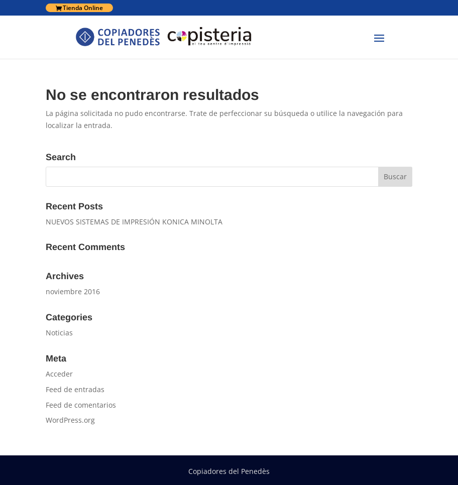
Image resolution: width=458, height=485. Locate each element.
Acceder (59, 374)
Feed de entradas (75, 389)
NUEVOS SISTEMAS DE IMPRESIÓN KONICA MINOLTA (134, 221)
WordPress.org (70, 420)
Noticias (59, 332)
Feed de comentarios (81, 405)
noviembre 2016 (73, 291)
